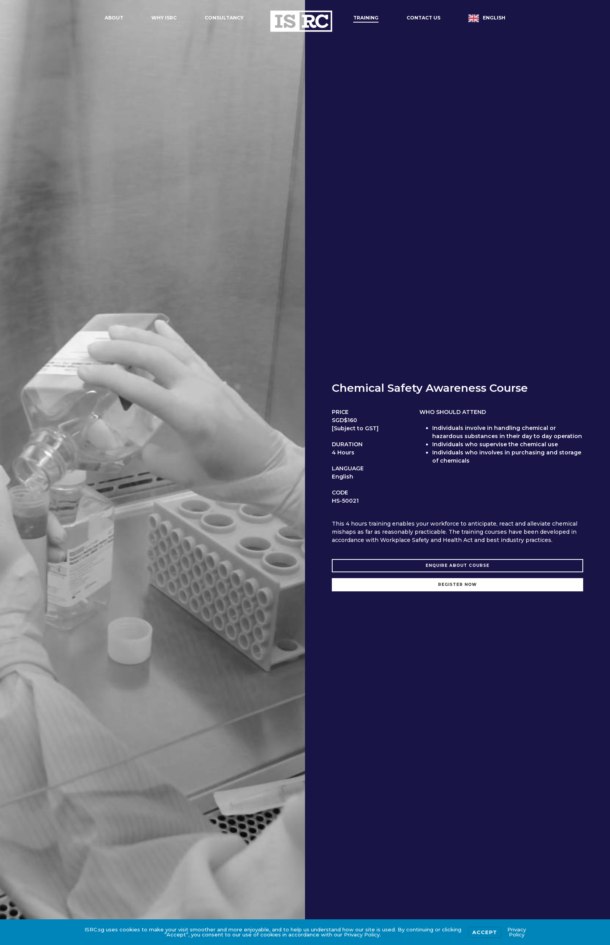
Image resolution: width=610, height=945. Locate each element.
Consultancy (224, 18)
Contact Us (423, 18)
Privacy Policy (516, 932)
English (494, 18)
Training (366, 18)
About (114, 18)
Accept (484, 932)
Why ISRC (164, 18)
